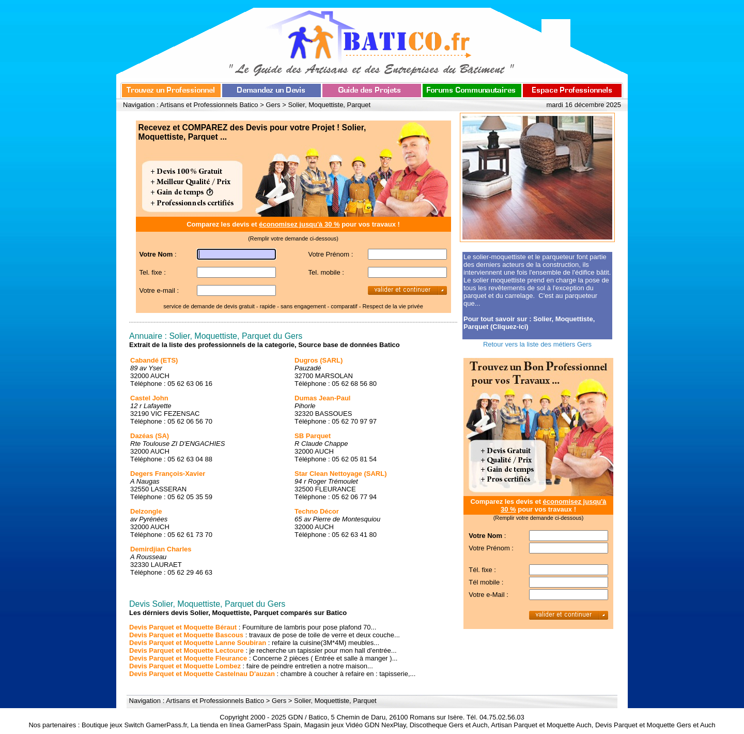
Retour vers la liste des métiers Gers (537, 344)
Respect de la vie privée (392, 306)
